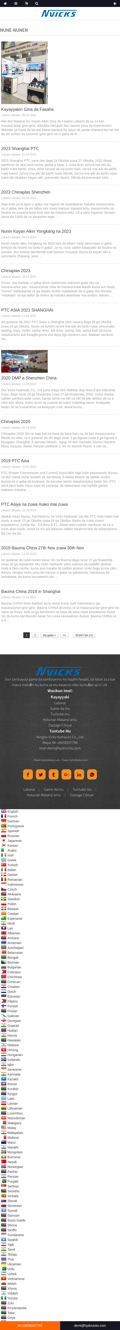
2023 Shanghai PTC (20, 148)
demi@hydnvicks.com (64, 748)
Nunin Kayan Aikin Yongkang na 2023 (36, 231)
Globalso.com (52, 760)
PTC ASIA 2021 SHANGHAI (27, 310)
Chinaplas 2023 (15, 270)
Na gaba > (49, 635)
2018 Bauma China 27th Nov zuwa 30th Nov (42, 548)
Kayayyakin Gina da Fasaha (27, 109)
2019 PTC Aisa (15, 460)
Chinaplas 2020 (15, 421)
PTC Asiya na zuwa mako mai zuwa (34, 504)
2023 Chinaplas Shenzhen (25, 192)
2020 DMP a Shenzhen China (29, 378)
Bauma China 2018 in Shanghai (30, 591)
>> (64, 635)
